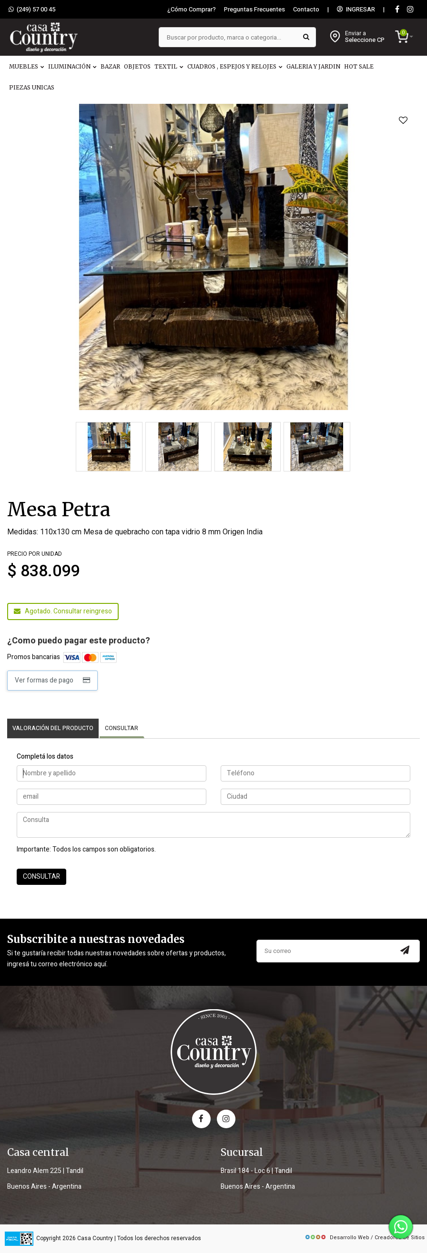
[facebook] (201, 1119)
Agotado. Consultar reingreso (63, 611)
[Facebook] (397, 10)
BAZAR (110, 66)
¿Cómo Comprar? (191, 9)
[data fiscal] (19, 1238)
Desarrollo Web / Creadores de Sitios (365, 1237)
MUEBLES (26, 66)
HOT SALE (359, 66)
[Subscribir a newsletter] (405, 951)
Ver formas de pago (52, 680)
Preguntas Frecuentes (254, 9)
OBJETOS (137, 66)
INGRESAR (356, 9)
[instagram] (410, 10)
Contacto (306, 9)
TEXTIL (168, 66)
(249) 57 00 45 (32, 9)
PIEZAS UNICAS (31, 87)
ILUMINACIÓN (72, 66)
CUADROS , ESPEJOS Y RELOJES (235, 66)
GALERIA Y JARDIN (313, 66)
